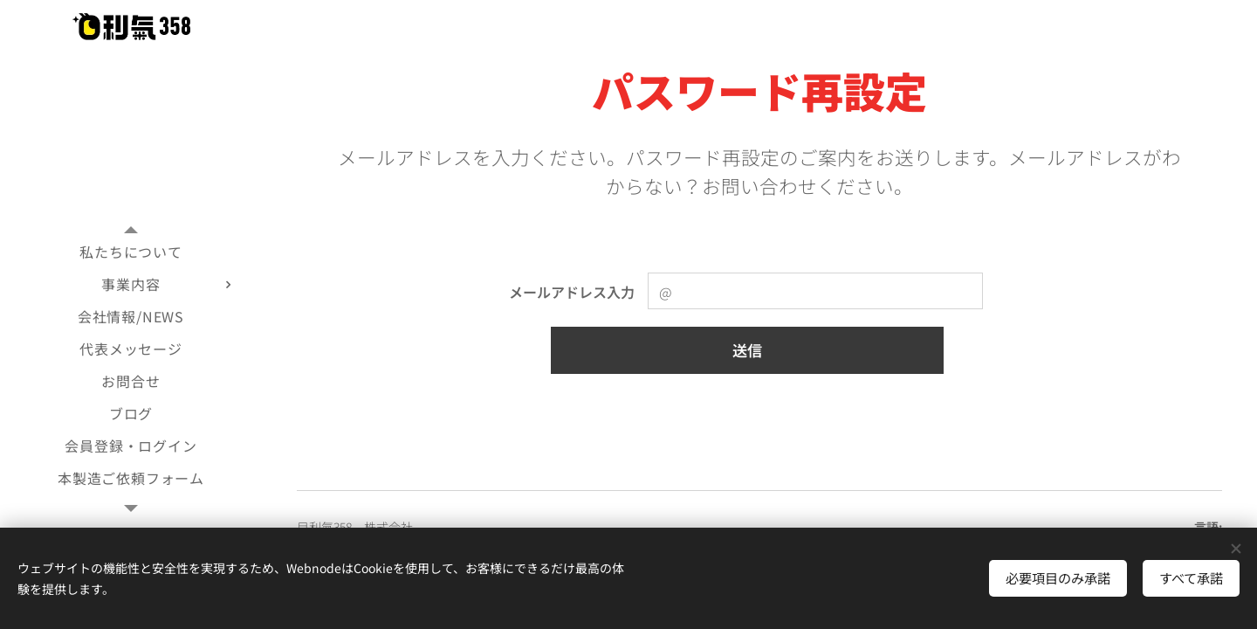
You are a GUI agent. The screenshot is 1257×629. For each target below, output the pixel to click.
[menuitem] (131, 252)
